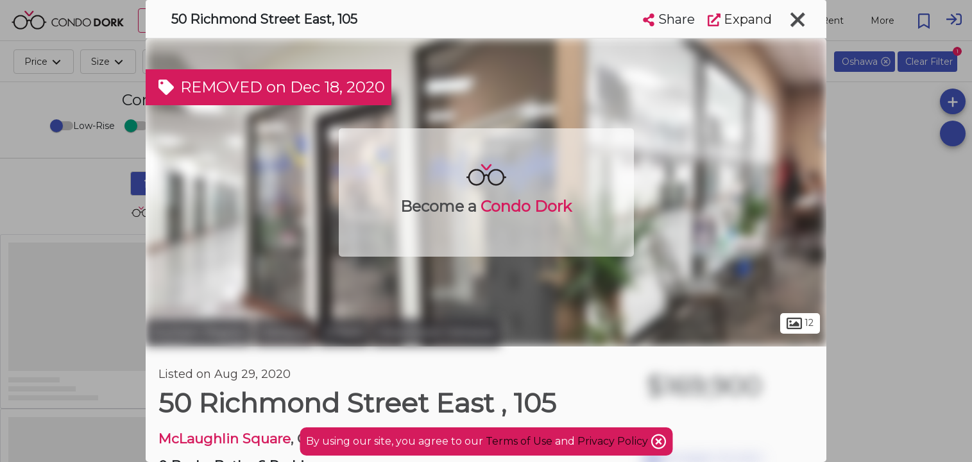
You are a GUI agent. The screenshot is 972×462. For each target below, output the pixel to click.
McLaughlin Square (224, 439)
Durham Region (198, 332)
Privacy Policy (614, 441)
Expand (740, 19)
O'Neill (343, 332)
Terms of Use (519, 441)
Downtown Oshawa (436, 332)
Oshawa (285, 332)
